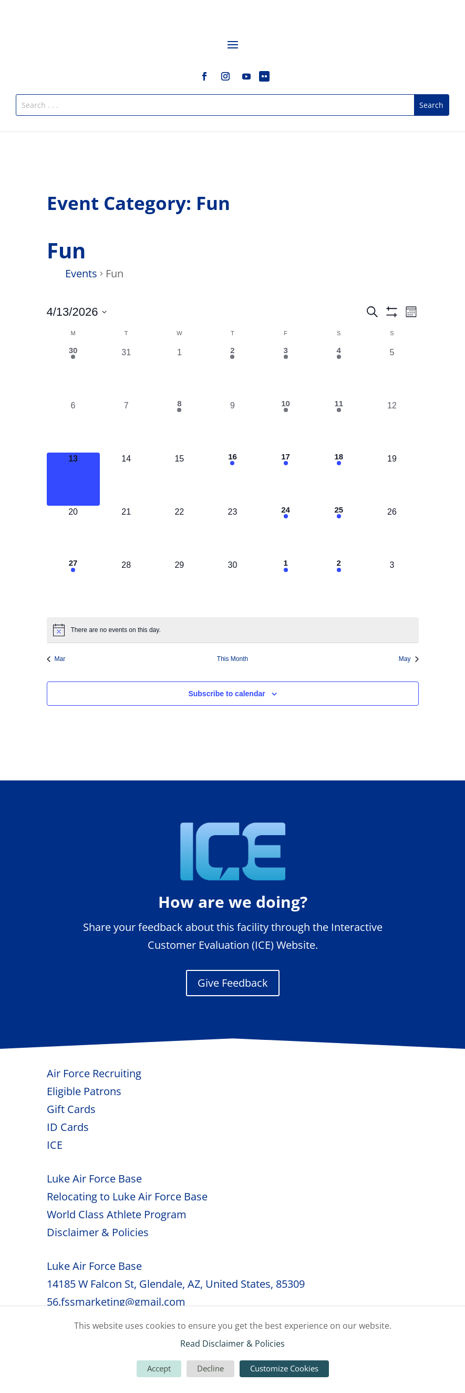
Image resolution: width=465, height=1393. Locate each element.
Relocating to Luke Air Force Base (127, 1196)
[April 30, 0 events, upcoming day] (232, 585)
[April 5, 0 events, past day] (391, 372)
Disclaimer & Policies (98, 1232)
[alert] (233, 630)
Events (81, 273)
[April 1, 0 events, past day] (179, 372)
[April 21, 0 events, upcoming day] (126, 532)
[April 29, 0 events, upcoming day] (179, 585)
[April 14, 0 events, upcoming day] (126, 479)
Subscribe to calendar (226, 693)
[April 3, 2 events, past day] (285, 372)
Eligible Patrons (84, 1091)
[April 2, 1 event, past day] (232, 372)
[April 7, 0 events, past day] (126, 426)
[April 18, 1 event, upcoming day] (338, 479)
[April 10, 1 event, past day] (285, 426)
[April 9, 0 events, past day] (232, 426)
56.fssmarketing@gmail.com (116, 1302)
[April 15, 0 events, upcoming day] (179, 479)
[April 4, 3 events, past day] (338, 372)
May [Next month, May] (409, 659)
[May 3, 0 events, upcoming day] (391, 585)
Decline (210, 1368)
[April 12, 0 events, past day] (391, 426)
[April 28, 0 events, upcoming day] (126, 585)
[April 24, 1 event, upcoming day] (285, 532)
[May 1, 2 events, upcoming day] (285, 585)
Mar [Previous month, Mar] (56, 659)
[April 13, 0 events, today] (73, 479)
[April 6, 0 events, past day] (73, 426)
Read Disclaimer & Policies (232, 1343)
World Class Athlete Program (117, 1214)
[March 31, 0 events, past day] (126, 372)
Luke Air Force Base (94, 1178)
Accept (159, 1368)
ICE (55, 1145)
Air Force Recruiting (94, 1073)
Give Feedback (233, 983)
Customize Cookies (284, 1368)
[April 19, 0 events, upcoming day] (391, 479)
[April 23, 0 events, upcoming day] (232, 532)
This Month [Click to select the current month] (232, 659)
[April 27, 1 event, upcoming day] (73, 585)
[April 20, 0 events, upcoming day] (73, 532)
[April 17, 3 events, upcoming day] (285, 479)
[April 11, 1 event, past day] (338, 426)
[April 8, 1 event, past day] (179, 426)
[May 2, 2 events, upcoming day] (338, 585)
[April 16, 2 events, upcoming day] (232, 479)
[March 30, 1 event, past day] (73, 372)
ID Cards (68, 1127)
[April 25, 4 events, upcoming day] (338, 532)
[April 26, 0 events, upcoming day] (391, 532)
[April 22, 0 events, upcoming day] (179, 532)
